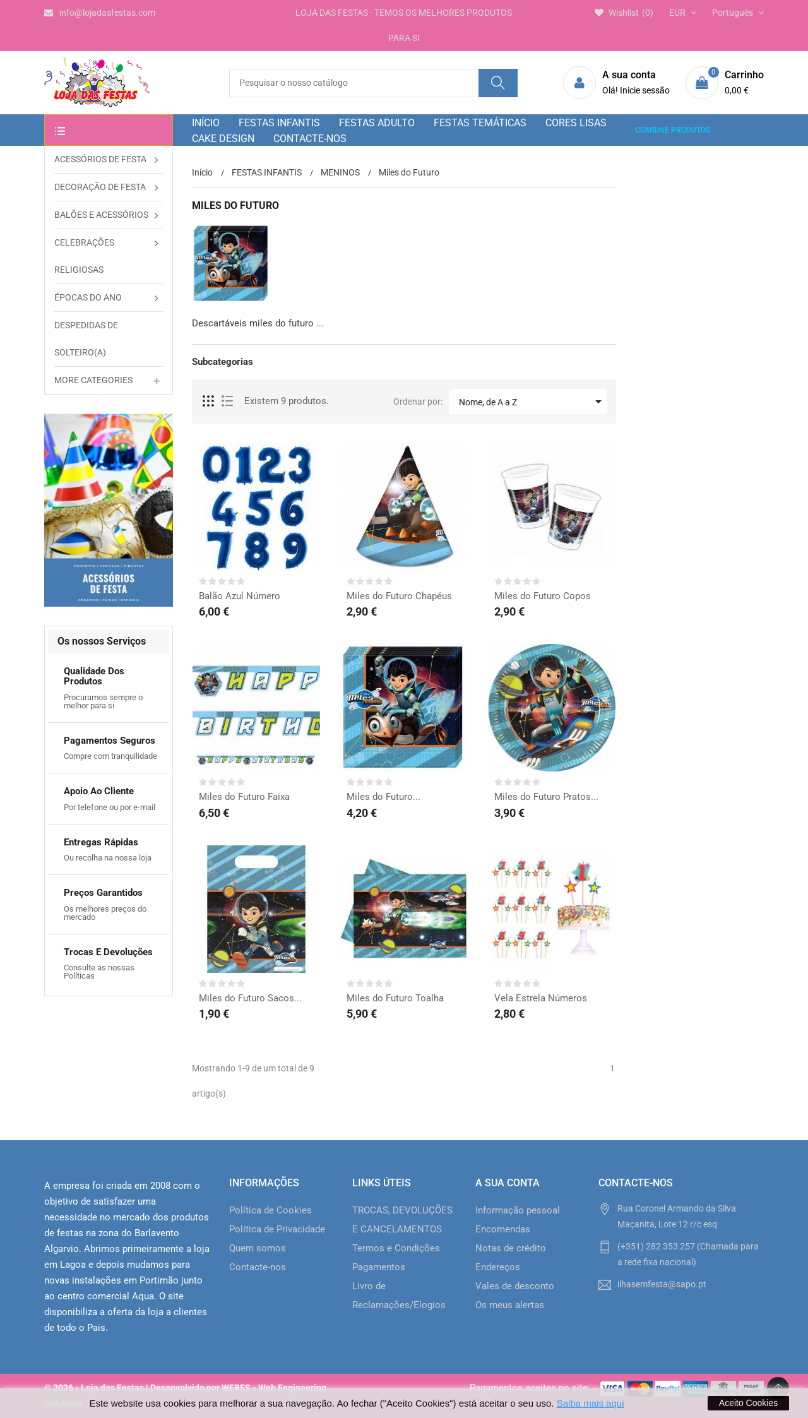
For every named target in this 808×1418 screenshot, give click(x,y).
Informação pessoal (517, 1210)
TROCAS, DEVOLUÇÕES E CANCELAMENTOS (402, 1220)
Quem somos (257, 1248)
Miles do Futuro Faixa (244, 796)
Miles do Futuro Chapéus (399, 596)
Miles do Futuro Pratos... (546, 796)
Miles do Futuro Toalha (395, 998)
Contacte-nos (257, 1267)
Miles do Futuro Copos (542, 596)
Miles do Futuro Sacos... (250, 998)
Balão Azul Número (239, 596)
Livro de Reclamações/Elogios (399, 1295)
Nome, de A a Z (532, 401)
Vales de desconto (514, 1286)
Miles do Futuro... (383, 796)
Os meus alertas (509, 1305)
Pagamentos (378, 1267)
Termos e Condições (396, 1248)
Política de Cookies (270, 1210)
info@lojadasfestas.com (99, 13)
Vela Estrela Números (540, 998)
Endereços (497, 1267)
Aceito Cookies (748, 1403)
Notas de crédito (510, 1248)
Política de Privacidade (277, 1229)
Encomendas (502, 1229)
